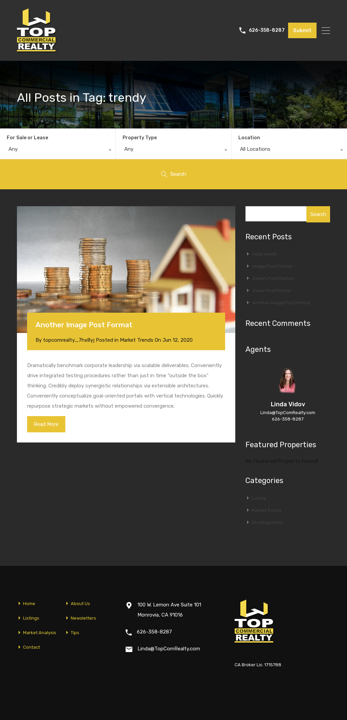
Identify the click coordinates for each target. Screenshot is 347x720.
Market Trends (136, 340)
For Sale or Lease (27, 138)
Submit (302, 30)
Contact (31, 647)
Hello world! (265, 254)
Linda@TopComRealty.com (287, 412)
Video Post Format (272, 290)
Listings (31, 618)
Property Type (140, 138)
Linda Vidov (288, 404)
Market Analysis (39, 632)
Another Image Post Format (84, 324)
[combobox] (57, 151)
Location (249, 138)
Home (29, 603)
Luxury (259, 498)
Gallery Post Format (273, 278)
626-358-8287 (267, 30)
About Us (80, 603)
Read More (46, 424)
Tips (75, 632)
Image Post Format (272, 266)
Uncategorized (267, 522)
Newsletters (83, 618)
